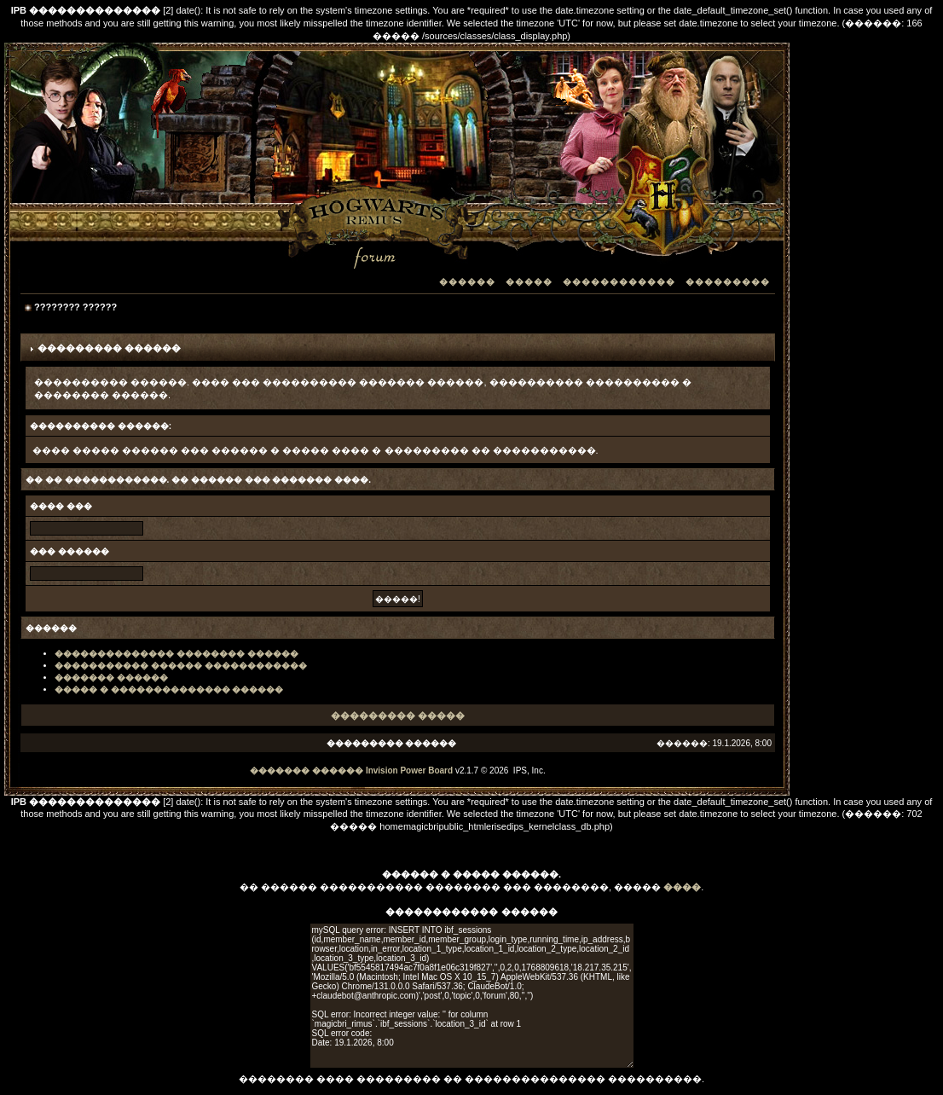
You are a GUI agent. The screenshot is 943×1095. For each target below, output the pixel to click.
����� (529, 282)
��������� (728, 282)
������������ (619, 282)
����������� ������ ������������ (181, 665)
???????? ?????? (75, 307)
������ (467, 282)
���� (682, 887)
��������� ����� (398, 715)
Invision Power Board (409, 770)
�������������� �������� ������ (176, 653)
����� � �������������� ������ (169, 689)
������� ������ (111, 677)
